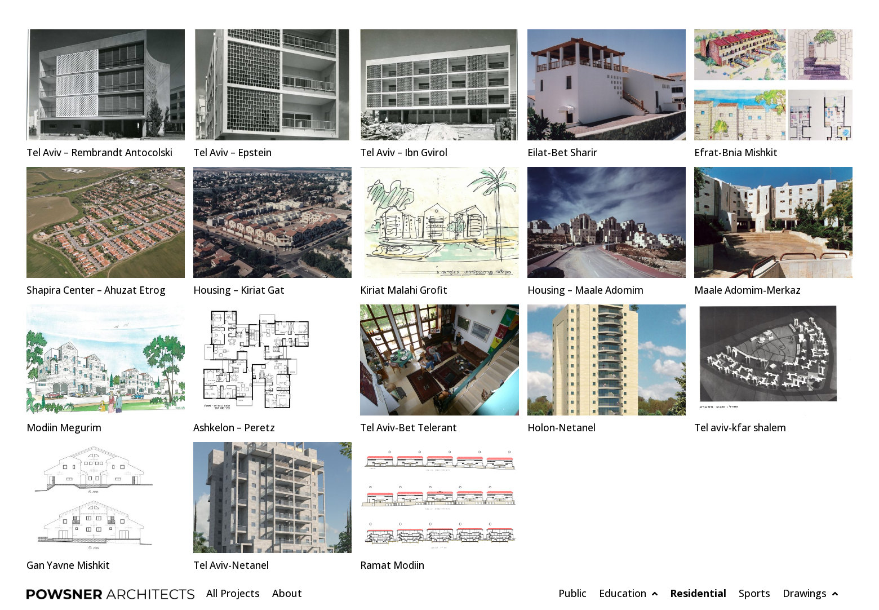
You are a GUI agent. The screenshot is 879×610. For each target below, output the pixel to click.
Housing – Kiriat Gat (241, 290)
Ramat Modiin (393, 565)
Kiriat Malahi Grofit (405, 290)
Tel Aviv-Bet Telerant (410, 428)
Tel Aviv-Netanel (232, 565)
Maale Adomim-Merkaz (749, 290)
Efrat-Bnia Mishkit (736, 153)
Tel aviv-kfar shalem (741, 428)
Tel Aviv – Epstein (234, 153)
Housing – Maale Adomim (588, 290)
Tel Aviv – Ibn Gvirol (406, 153)
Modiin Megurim (65, 428)
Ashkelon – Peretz (235, 428)
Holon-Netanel (562, 428)
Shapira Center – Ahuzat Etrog (98, 290)
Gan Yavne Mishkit (69, 565)
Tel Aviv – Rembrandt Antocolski (103, 153)
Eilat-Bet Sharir (562, 153)
